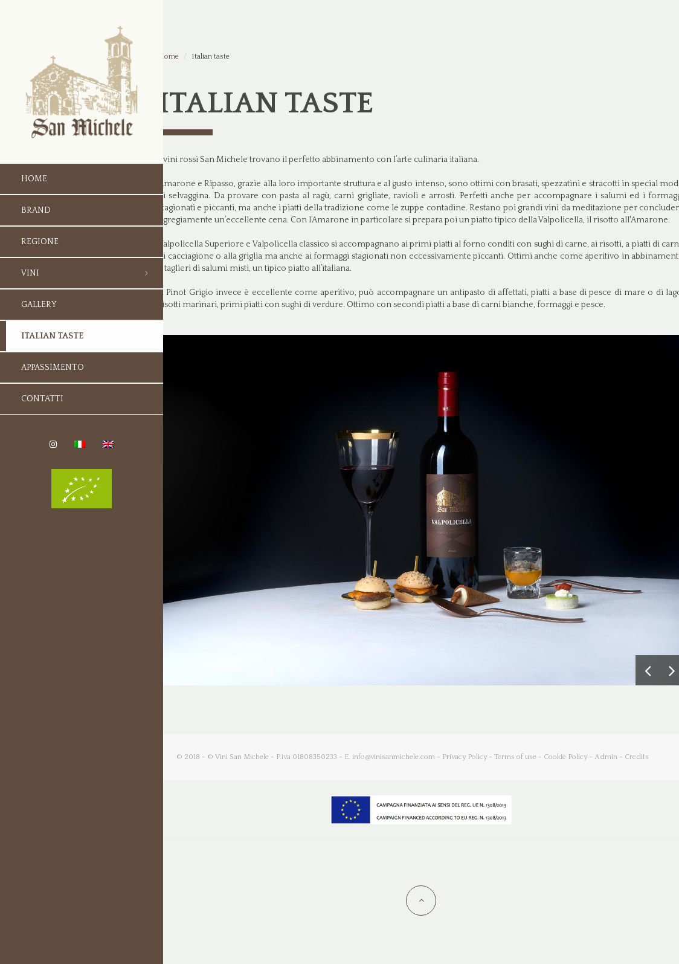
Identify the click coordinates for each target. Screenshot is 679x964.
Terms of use (515, 757)
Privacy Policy (464, 757)
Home (34, 179)
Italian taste (52, 336)
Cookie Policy (565, 757)
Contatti (42, 399)
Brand (36, 210)
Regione (40, 242)
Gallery (39, 304)
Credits (637, 757)
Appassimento (52, 367)
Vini (30, 273)
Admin (605, 757)
